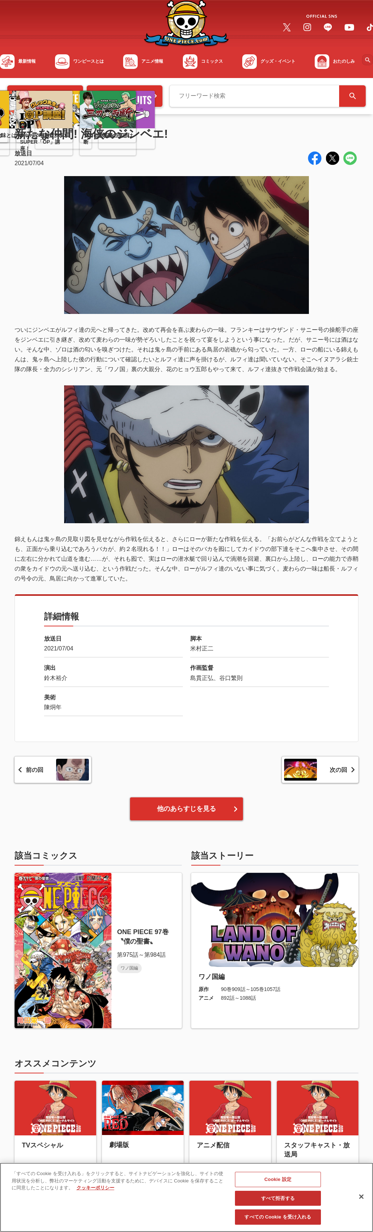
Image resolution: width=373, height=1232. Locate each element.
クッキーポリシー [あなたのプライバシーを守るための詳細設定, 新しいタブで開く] (95, 1191)
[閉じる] (361, 1200)
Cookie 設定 (277, 1182)
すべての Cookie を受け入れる (277, 1220)
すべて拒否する (278, 1201)
